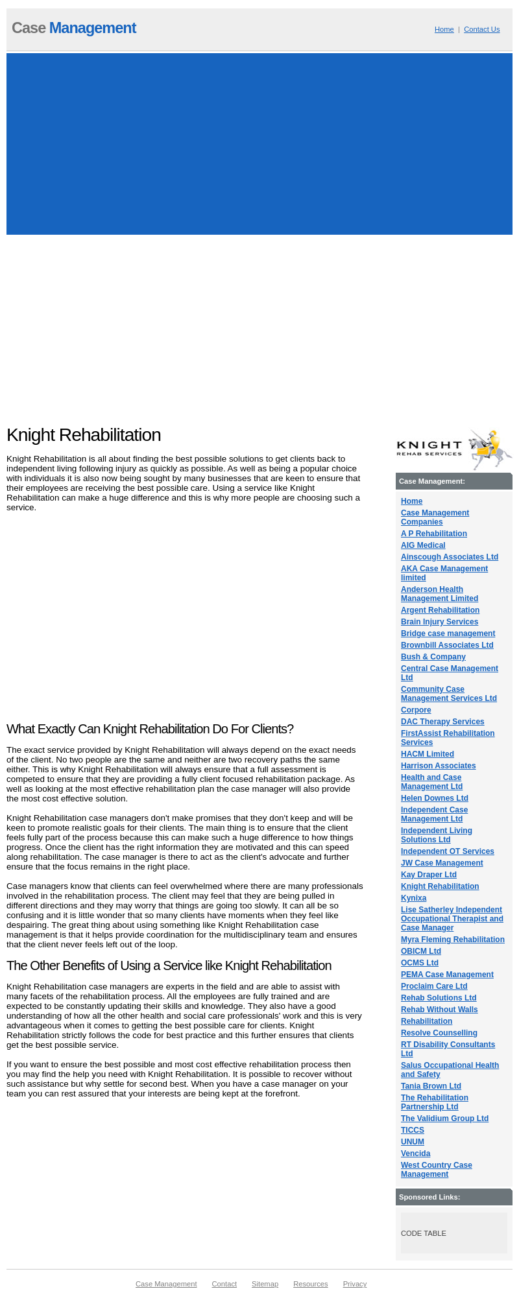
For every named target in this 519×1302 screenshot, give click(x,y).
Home (444, 29)
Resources (310, 1284)
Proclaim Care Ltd (434, 986)
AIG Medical (423, 545)
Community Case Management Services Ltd (449, 694)
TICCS (412, 1130)
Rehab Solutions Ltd (439, 997)
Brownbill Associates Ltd (447, 645)
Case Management (166, 1284)
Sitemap (265, 1284)
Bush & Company (433, 656)
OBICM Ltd (421, 951)
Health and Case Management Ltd (432, 782)
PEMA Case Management (447, 974)
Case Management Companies (435, 517)
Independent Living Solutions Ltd (436, 835)
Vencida (415, 1153)
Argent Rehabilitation (440, 610)
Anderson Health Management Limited (439, 594)
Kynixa (413, 898)
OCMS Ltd (420, 962)
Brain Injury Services (439, 621)
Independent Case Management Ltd (434, 814)
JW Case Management (442, 863)
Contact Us (482, 29)
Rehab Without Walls (439, 1009)
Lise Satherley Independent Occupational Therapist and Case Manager (452, 918)
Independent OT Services (447, 851)
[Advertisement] (259, 144)
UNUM (412, 1141)
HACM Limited (427, 754)
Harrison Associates (438, 765)
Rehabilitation (426, 1021)
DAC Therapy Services (443, 721)
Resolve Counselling (439, 1032)
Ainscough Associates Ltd (449, 557)
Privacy (355, 1284)
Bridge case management (448, 633)
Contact (224, 1284)
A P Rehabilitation (434, 533)
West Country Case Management (436, 1170)
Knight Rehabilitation (440, 886)
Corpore (416, 710)
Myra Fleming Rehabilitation (453, 939)
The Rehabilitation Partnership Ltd (434, 1102)
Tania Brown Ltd (431, 1086)
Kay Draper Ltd (429, 874)
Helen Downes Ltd (434, 798)
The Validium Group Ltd (445, 1118)
